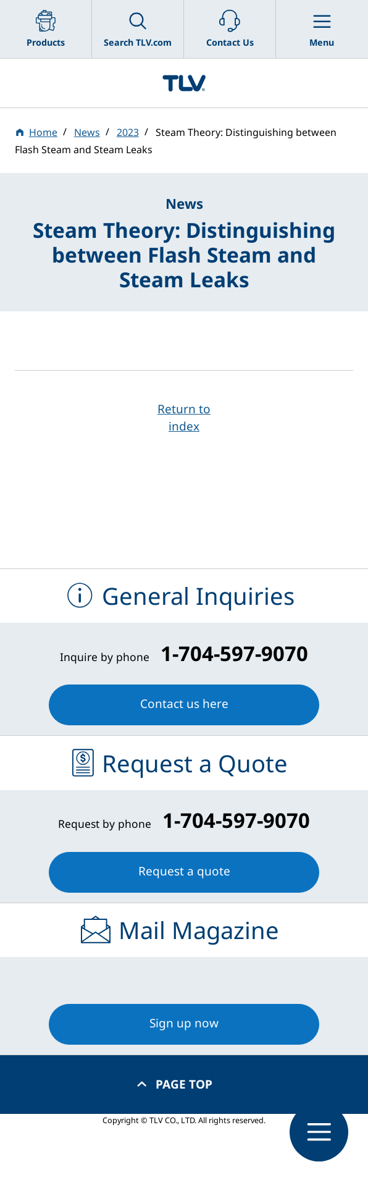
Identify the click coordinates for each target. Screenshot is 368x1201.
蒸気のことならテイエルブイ (184, 83)
